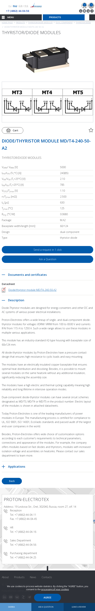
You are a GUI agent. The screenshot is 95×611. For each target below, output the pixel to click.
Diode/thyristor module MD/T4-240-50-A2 (32, 290)
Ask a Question (47, 259)
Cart (15, 130)
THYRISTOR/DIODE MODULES (40, 22)
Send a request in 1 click (48, 249)
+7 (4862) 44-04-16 (25, 531)
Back (12, 481)
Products (20, 22)
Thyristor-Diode (83, 22)
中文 (26, 6)
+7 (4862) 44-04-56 (17, 11)
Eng (15, 6)
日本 (21, 6)
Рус (9, 6)
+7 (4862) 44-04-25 (25, 557)
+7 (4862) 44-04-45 (26, 519)
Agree (47, 597)
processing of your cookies (55, 589)
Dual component (64, 22)
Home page (7, 22)
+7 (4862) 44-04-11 (25, 514)
